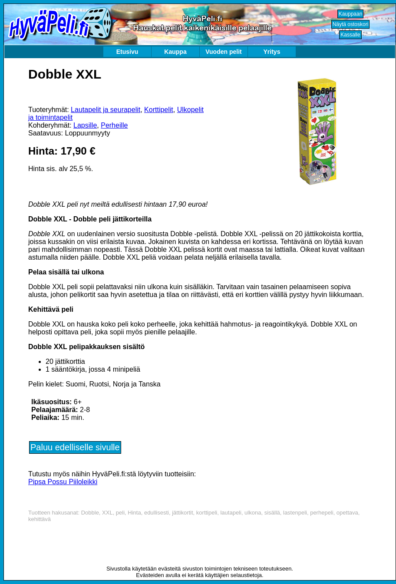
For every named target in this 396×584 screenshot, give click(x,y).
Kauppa (175, 51)
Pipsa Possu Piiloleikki (62, 481)
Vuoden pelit (223, 51)
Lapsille (85, 125)
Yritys (272, 51)
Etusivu (127, 51)
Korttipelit (158, 109)
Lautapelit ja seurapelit (105, 109)
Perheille (114, 125)
